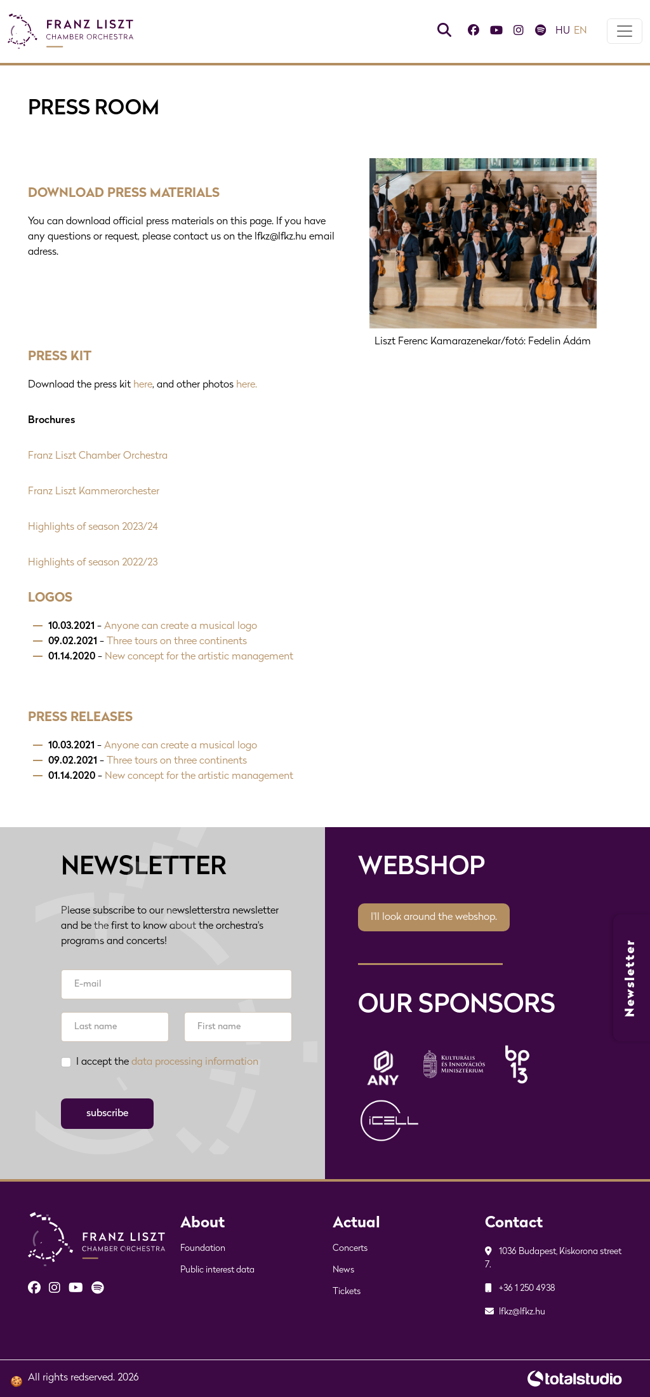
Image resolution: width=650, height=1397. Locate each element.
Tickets (347, 1292)
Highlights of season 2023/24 (93, 528)
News (343, 1270)
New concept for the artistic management (199, 657)
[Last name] (115, 1027)
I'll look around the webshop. (434, 917)
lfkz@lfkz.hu (515, 1312)
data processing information (194, 1062)
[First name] (238, 1027)
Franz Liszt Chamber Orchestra (98, 457)
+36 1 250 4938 (520, 1288)
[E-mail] (176, 984)
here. (246, 386)
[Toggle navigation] (624, 31)
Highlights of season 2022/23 (92, 563)
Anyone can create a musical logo (180, 627)
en (580, 32)
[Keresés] (444, 32)
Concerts (350, 1248)
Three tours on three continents (177, 642)
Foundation (202, 1248)
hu (562, 32)
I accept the (167, 1062)
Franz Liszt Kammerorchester (93, 492)
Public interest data (217, 1270)
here (142, 386)
